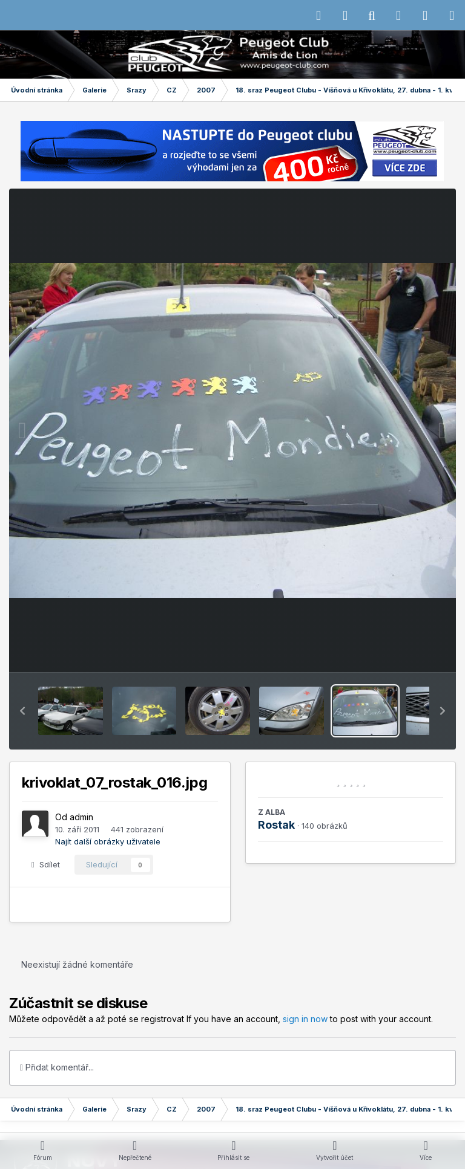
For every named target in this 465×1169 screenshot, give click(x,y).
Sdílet (45, 864)
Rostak (276, 824)
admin (81, 817)
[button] (22, 711)
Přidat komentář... (57, 1067)
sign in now (305, 1019)
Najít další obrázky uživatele (107, 841)
